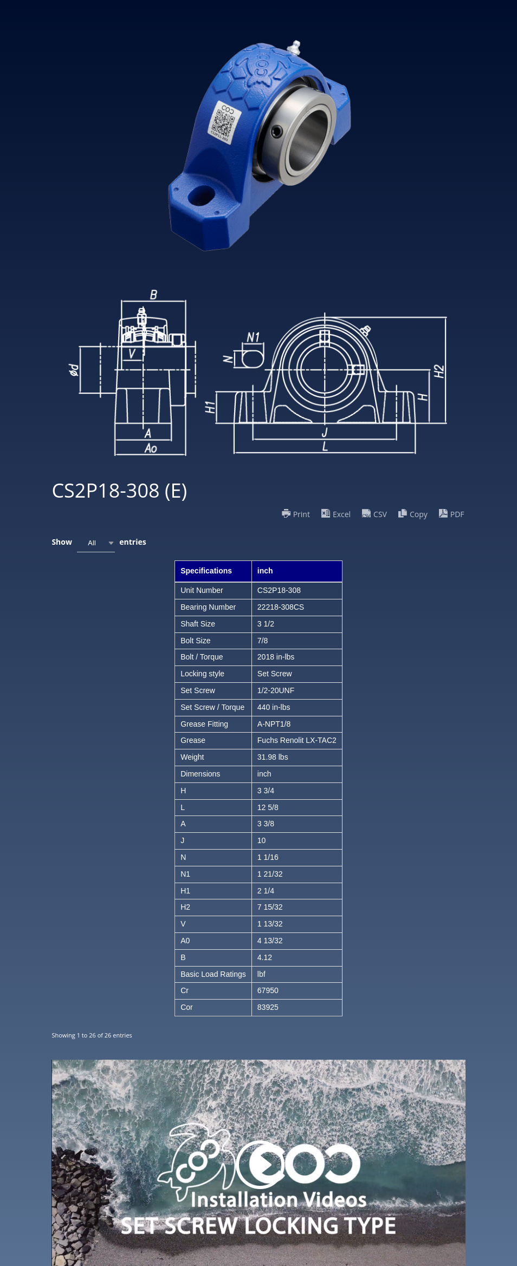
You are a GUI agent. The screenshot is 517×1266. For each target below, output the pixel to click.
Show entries (98, 542)
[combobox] (96, 542)
